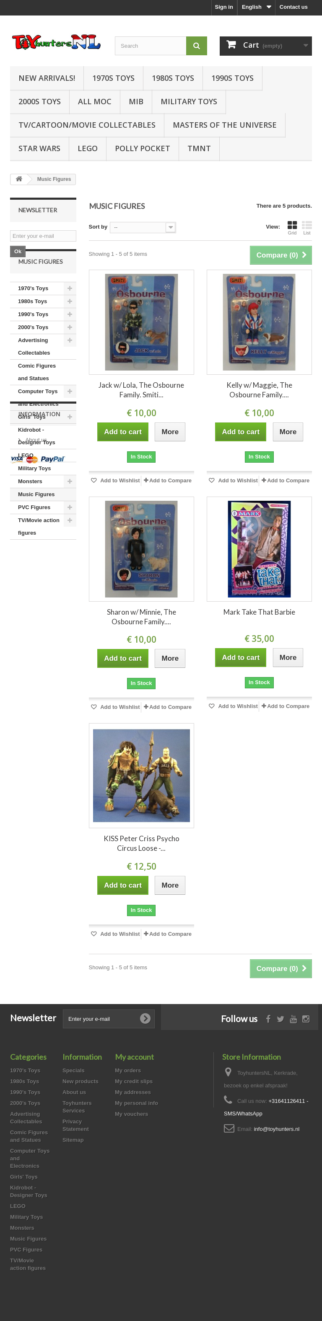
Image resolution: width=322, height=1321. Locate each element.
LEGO (88, 148)
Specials (73, 1070)
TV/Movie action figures (39, 547)
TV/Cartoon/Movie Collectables (87, 125)
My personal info (136, 1103)
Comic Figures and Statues (37, 392)
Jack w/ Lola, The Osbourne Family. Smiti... (141, 390)
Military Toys (189, 101)
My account (134, 1056)
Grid (292, 227)
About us (35, 608)
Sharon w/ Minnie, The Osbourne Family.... (141, 617)
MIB (136, 101)
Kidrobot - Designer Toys (36, 456)
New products (80, 1081)
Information (39, 585)
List (307, 227)
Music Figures (36, 515)
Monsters (30, 502)
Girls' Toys (32, 437)
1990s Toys (232, 78)
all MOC (95, 101)
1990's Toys (33, 335)
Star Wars (39, 148)
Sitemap (73, 1140)
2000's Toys (33, 348)
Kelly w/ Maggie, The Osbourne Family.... (259, 390)
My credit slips (134, 1081)
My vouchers (131, 1114)
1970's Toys (33, 309)
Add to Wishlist (119, 480)
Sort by (98, 227)
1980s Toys (173, 78)
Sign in (224, 7)
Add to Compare (170, 480)
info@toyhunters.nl (277, 1129)
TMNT (199, 148)
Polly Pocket (142, 148)
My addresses (133, 1092)
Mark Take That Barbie (259, 612)
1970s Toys (113, 78)
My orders (128, 1070)
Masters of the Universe (225, 125)
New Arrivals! (46, 78)
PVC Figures (34, 528)
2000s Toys (39, 101)
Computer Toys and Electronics (38, 418)
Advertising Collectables (34, 367)
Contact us (294, 7)
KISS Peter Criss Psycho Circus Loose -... (141, 843)
